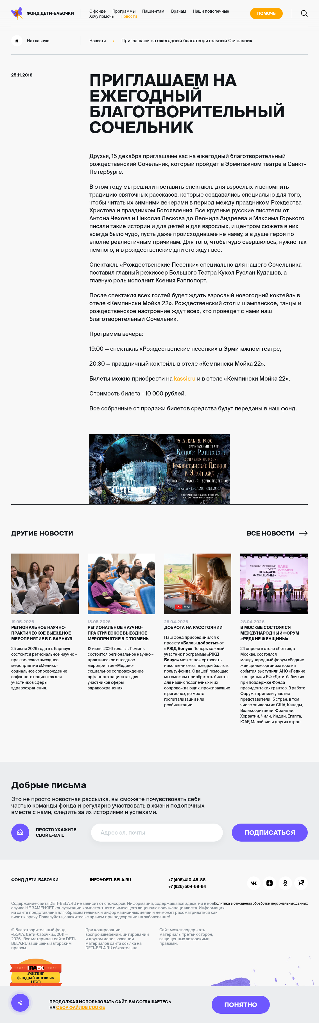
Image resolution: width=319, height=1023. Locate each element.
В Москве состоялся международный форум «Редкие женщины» (269, 633)
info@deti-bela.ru (110, 880)
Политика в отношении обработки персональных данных (261, 903)
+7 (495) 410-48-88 (187, 880)
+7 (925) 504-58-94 (187, 886)
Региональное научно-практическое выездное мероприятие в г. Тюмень (118, 633)
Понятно (240, 1004)
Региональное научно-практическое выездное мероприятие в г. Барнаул (42, 633)
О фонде (97, 11)
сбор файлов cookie (80, 1007)
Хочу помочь (101, 16)
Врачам (178, 11)
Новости (129, 16)
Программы (123, 11)
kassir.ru (185, 378)
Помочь (266, 13)
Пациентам (153, 11)
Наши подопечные (211, 11)
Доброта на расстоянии (193, 627)
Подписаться (270, 832)
